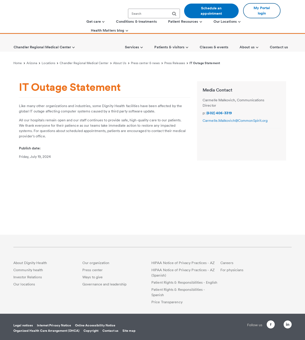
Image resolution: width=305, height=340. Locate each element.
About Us (121, 63)
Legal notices (23, 325)
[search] (176, 13)
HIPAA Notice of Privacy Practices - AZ (183, 263)
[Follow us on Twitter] (275, 322)
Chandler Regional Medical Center (86, 63)
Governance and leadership (104, 284)
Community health (28, 270)
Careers (226, 263)
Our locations (24, 284)
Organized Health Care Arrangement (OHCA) (46, 330)
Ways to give (92, 277)
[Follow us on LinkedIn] (288, 325)
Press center (92, 270)
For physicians (231, 270)
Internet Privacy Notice (54, 325)
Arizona (33, 63)
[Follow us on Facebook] (263, 325)
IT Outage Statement (204, 63)
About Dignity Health (30, 263)
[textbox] (154, 13)
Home (19, 63)
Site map (129, 330)
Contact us (110, 330)
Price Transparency (167, 302)
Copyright (90, 330)
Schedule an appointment (211, 11)
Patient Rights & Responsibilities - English (184, 282)
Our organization (96, 263)
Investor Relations (27, 277)
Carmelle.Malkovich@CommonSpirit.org (235, 191)
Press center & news (147, 63)
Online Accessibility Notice (95, 325)
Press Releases (176, 63)
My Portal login (262, 10)
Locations (50, 63)
